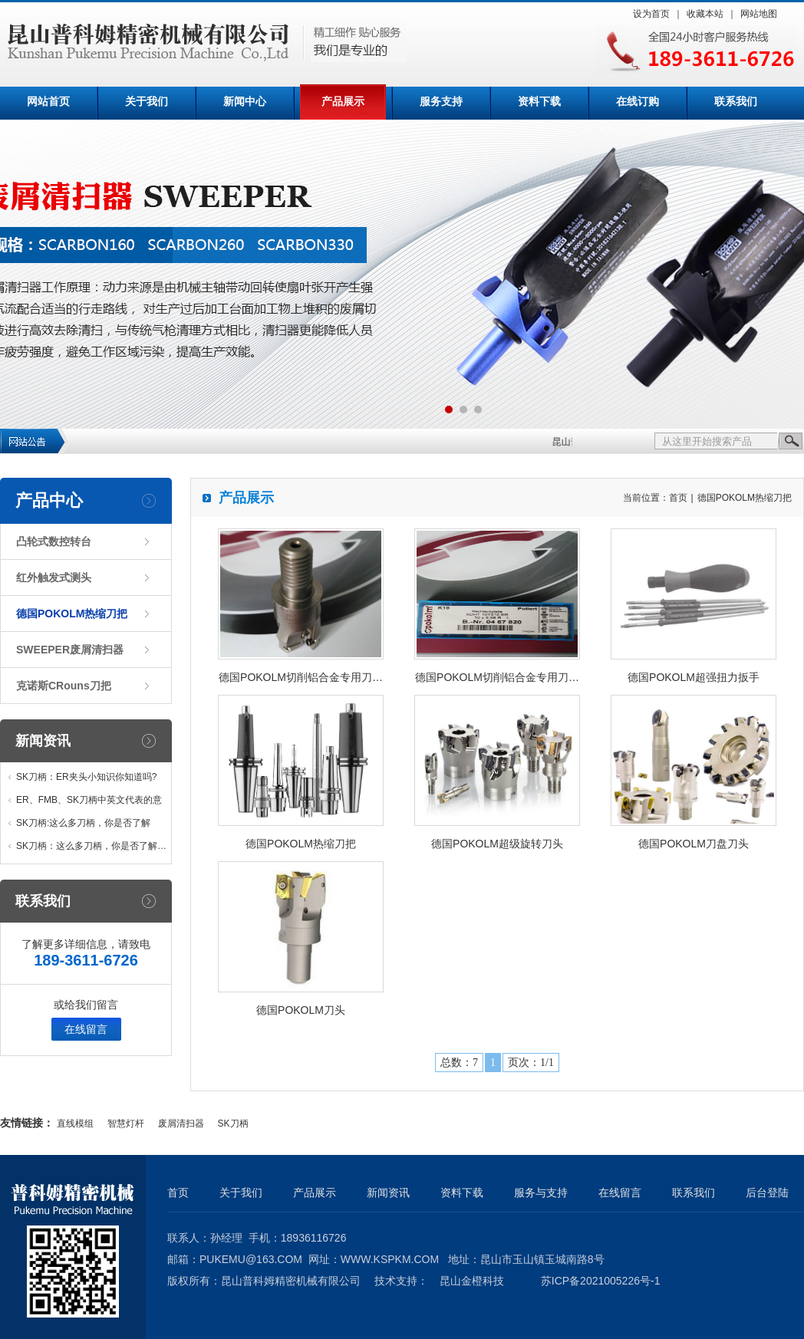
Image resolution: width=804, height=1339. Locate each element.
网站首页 (48, 101)
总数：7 (459, 1062)
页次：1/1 (531, 1062)
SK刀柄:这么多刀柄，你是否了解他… (83, 826)
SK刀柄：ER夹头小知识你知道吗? (86, 776)
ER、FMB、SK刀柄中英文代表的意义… (89, 803)
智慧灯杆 (125, 1123)
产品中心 (49, 500)
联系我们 (735, 101)
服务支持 (441, 101)
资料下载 (539, 101)
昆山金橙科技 (472, 1281)
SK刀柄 (233, 1123)
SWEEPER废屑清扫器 (70, 649)
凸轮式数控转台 (53, 541)
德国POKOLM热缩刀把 (71, 613)
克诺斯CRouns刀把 (63, 685)
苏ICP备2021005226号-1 (601, 1281)
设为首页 (651, 13)
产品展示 (342, 101)
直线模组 (75, 1123)
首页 (678, 497)
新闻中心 (244, 101)
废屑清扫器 (181, 1123)
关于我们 (146, 101)
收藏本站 (705, 13)
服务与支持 (541, 1192)
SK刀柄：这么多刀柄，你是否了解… (91, 846)
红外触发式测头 (53, 577)
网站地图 (758, 13)
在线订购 (637, 101)
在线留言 (85, 1029)
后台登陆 (767, 1192)
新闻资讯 (43, 740)
